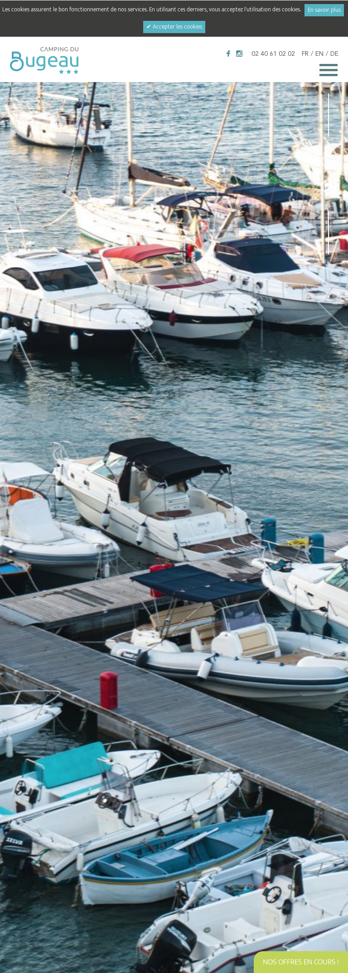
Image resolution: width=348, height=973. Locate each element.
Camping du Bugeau (44, 60)
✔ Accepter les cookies (174, 27)
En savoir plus (324, 10)
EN (319, 54)
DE (334, 54)
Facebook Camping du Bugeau (228, 53)
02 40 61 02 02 (273, 54)
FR (305, 54)
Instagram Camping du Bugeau (239, 53)
